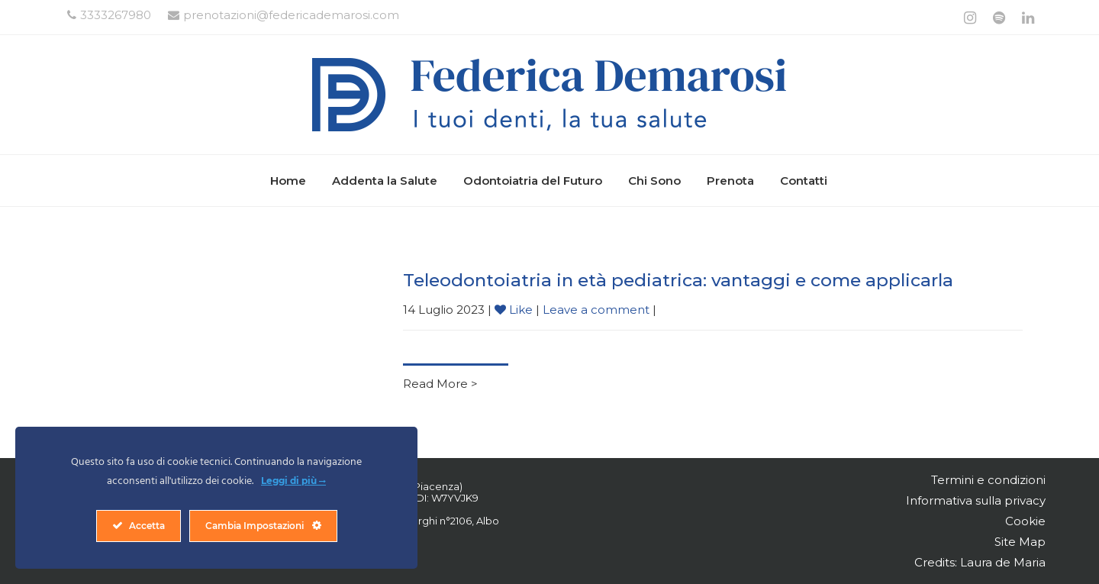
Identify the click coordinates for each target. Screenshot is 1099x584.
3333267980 (109, 15)
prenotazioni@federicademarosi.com (283, 15)
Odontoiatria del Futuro (532, 180)
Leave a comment (596, 309)
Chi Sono (654, 180)
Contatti (803, 180)
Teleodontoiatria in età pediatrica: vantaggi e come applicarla (678, 280)
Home (288, 180)
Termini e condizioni (988, 480)
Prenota (730, 180)
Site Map (1020, 541)
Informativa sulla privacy (976, 500)
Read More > (440, 383)
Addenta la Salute (384, 180)
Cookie (1025, 521)
